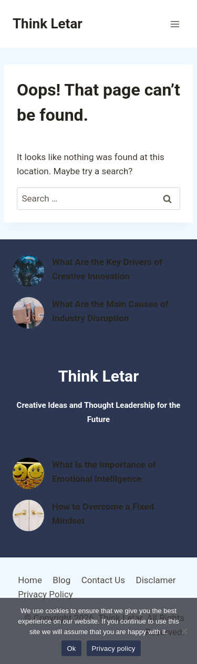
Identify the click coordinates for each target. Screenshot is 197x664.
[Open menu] (174, 24)
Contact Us (103, 580)
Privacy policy (114, 648)
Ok (71, 648)
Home (30, 580)
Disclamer (155, 580)
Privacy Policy (45, 594)
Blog (61, 580)
